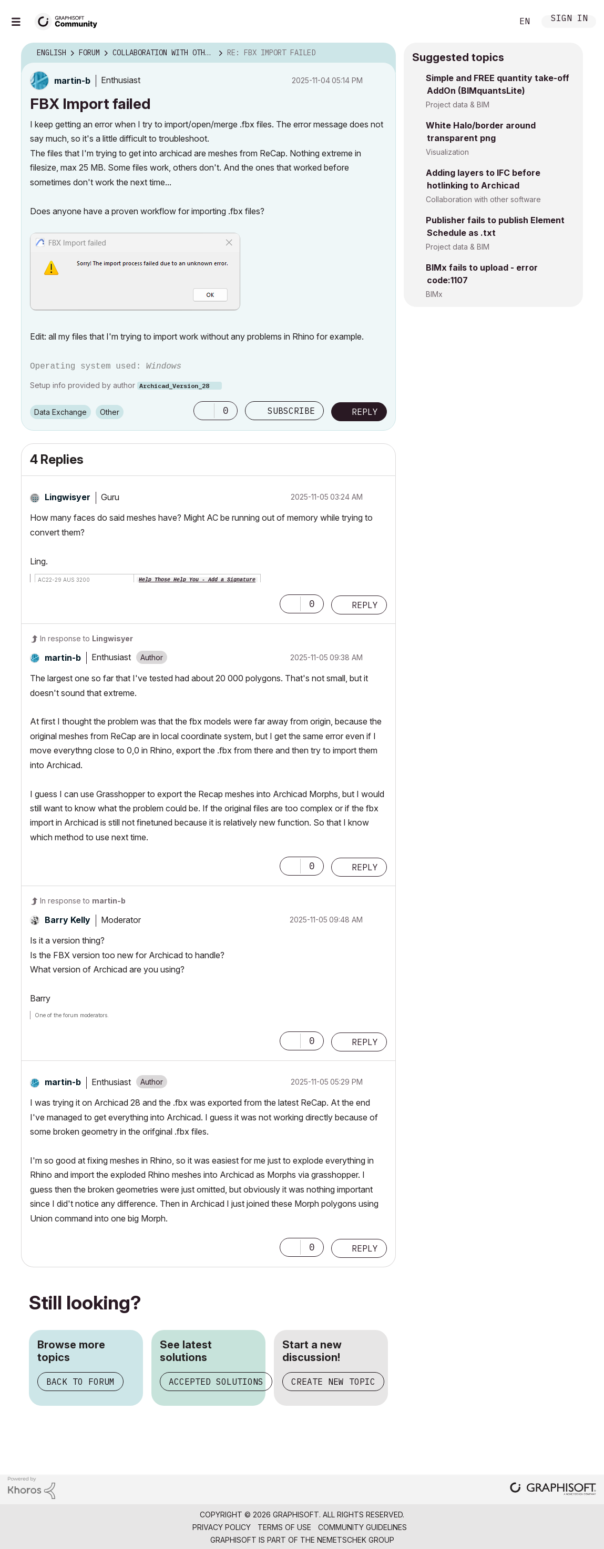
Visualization (447, 151)
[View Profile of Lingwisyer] (67, 497)
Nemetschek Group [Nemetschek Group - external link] (355, 1539)
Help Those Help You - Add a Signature (197, 580)
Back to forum (80, 1381)
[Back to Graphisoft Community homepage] (69, 20)
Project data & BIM (457, 104)
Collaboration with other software (483, 199)
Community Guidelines (362, 1527)
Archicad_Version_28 (174, 386)
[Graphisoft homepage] (553, 1489)
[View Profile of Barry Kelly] (67, 920)
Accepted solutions (216, 1381)
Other (109, 412)
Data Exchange (60, 412)
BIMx (434, 294)
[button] (135, 272)
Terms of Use (284, 1527)
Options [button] (381, 53)
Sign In (569, 19)
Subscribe (291, 410)
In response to (86, 638)
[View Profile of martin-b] (72, 80)
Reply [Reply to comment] (365, 605)
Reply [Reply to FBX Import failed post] (365, 411)
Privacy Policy (221, 1527)
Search (493, 21)
